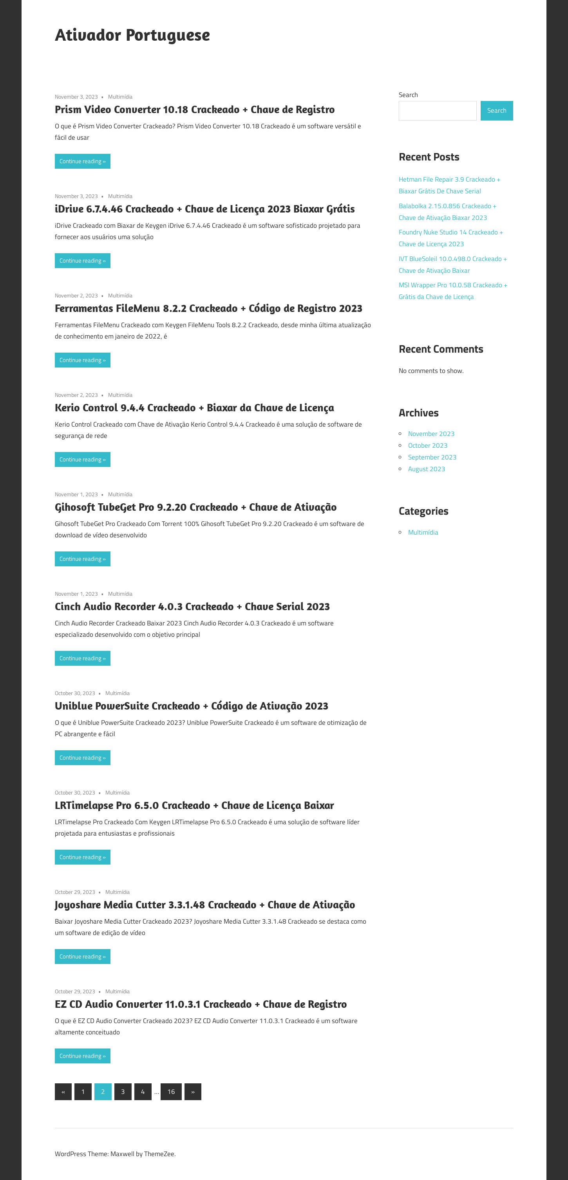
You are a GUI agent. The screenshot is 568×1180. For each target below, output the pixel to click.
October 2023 (428, 445)
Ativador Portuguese (132, 34)
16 (171, 1091)
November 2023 (431, 434)
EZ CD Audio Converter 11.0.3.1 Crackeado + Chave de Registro (201, 1004)
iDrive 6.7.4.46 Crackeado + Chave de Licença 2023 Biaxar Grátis (205, 208)
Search (408, 95)
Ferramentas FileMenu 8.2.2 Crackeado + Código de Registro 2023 (208, 308)
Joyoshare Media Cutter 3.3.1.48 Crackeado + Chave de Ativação (205, 904)
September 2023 (432, 457)
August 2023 (426, 469)
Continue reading (80, 161)
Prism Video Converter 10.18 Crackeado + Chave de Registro (195, 109)
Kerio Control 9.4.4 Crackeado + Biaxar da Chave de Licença (194, 407)
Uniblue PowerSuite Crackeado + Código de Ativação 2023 (191, 705)
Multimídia (120, 96)
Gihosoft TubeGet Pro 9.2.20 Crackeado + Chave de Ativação (196, 506)
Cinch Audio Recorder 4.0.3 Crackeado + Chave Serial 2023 (192, 606)
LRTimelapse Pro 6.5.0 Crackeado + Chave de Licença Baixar (194, 805)
